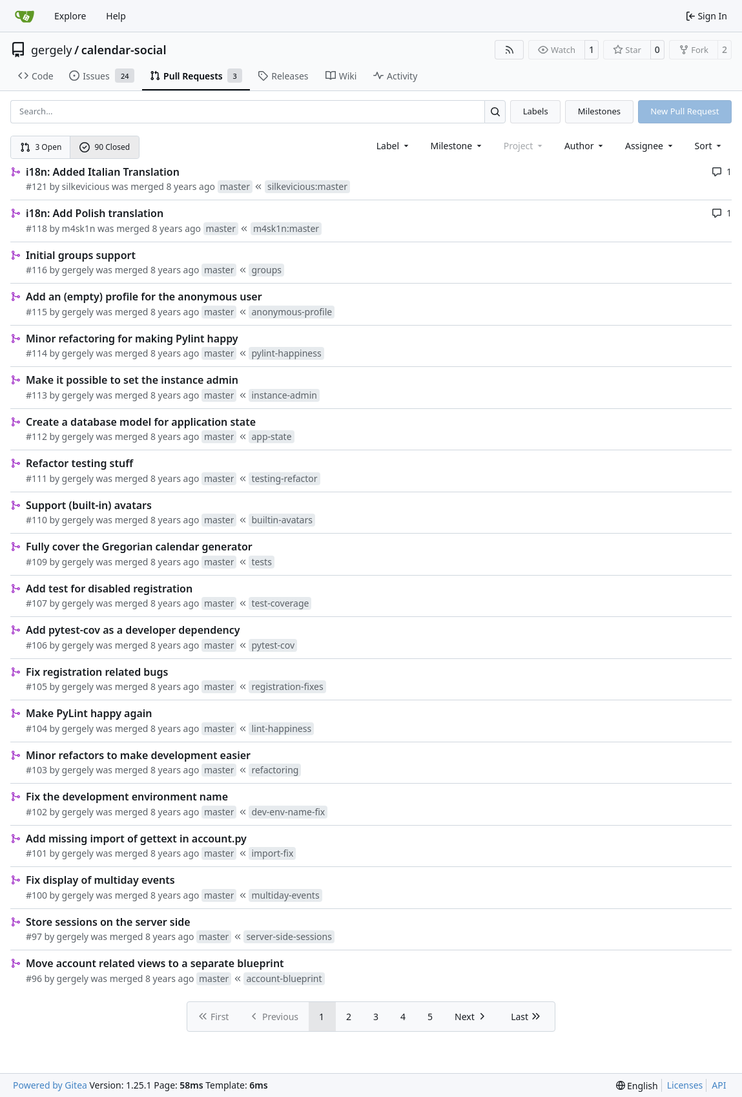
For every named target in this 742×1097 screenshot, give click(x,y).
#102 (36, 812)
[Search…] (495, 111)
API (719, 1085)
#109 (36, 562)
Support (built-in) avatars (89, 505)
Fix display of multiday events (100, 879)
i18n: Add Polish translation (94, 213)
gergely (51, 49)
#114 (36, 353)
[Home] (24, 16)
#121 (36, 186)
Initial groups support (81, 255)
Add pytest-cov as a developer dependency (133, 629)
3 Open (41, 146)
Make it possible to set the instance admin (132, 379)
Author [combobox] (584, 146)
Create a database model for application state (141, 421)
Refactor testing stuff (79, 463)
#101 (36, 853)
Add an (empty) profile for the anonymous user (144, 296)
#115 (36, 312)
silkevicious (86, 186)
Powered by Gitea (50, 1085)
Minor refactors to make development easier (138, 755)
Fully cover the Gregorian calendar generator (139, 546)
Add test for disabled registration (109, 588)
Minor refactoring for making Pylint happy (132, 338)
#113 (36, 395)
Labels (535, 111)
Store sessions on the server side (108, 921)
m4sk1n (79, 228)
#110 (36, 520)
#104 (36, 728)
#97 (34, 936)
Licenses (685, 1085)
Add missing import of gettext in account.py (136, 838)
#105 (36, 686)
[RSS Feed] (509, 49)
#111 (36, 478)
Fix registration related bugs (97, 671)
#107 (36, 603)
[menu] (709, 145)
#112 (36, 436)
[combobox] (393, 145)
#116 (36, 270)
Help (116, 16)
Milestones (599, 111)
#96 (34, 978)
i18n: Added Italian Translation (103, 171)
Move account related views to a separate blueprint (155, 963)
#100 (36, 895)
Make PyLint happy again (89, 713)
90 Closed (104, 146)
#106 (36, 645)
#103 (36, 770)
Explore (70, 16)
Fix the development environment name (127, 796)
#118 (36, 228)
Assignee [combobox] (650, 146)
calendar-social (124, 49)
